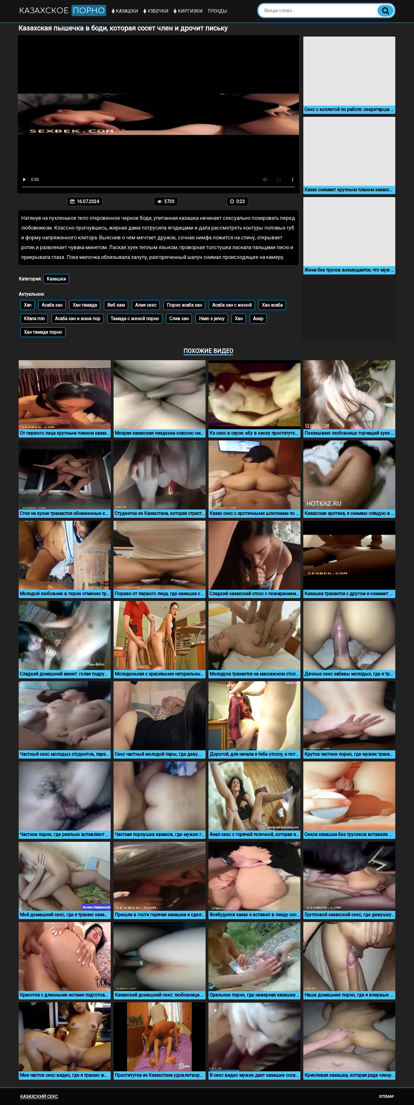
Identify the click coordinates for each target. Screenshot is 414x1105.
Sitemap (386, 1096)
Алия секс (145, 305)
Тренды (219, 11)
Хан (239, 318)
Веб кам (116, 305)
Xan (27, 305)
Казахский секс (39, 1096)
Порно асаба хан (184, 305)
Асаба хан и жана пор (77, 318)
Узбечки (157, 11)
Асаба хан (52, 305)
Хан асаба (272, 305)
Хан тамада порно (43, 332)
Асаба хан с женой (232, 305)
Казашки (127, 11)
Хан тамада (85, 305)
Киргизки (190, 11)
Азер (258, 318)
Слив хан (179, 318)
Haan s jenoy (212, 318)
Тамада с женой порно (135, 318)
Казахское (63, 10)
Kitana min (34, 318)
